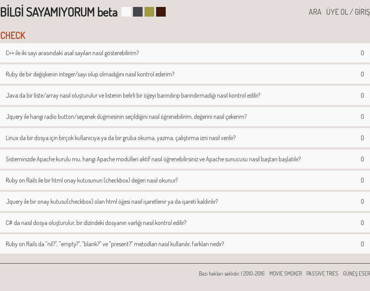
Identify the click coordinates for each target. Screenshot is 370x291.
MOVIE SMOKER (285, 273)
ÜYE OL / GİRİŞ (348, 12)
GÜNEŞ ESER (356, 273)
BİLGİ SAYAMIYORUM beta (59, 12)
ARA (315, 12)
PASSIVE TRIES (322, 273)
